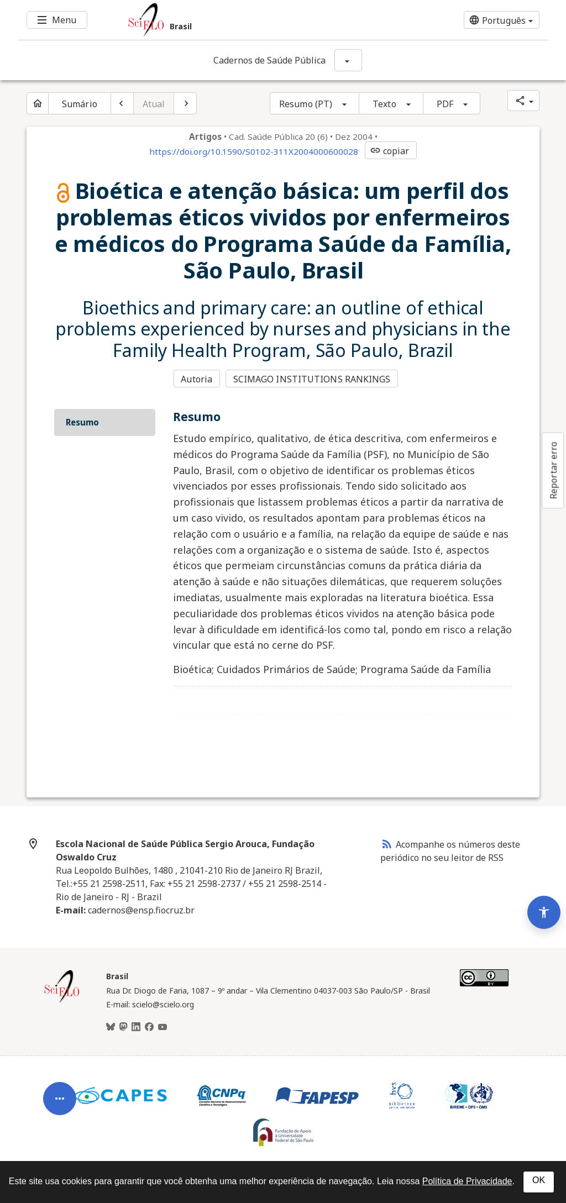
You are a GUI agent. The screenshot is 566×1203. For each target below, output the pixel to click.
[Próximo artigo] (185, 103)
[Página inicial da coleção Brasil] (62, 1001)
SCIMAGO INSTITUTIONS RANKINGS (312, 379)
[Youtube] (162, 1027)
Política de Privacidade (467, 1181)
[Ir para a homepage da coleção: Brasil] (239, 20)
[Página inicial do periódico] (38, 103)
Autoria (196, 379)
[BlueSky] (110, 1027)
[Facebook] (149, 1027)
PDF (445, 104)
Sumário (79, 104)
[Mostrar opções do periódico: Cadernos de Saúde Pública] (348, 60)
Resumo (82, 422)
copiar (390, 151)
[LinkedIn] (136, 1027)
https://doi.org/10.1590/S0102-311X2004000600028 (253, 151)
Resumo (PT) (305, 104)
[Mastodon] (123, 1027)
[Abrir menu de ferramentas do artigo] (59, 1104)
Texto (384, 104)
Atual (154, 104)
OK (538, 1180)
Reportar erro (553, 470)
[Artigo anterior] (122, 103)
